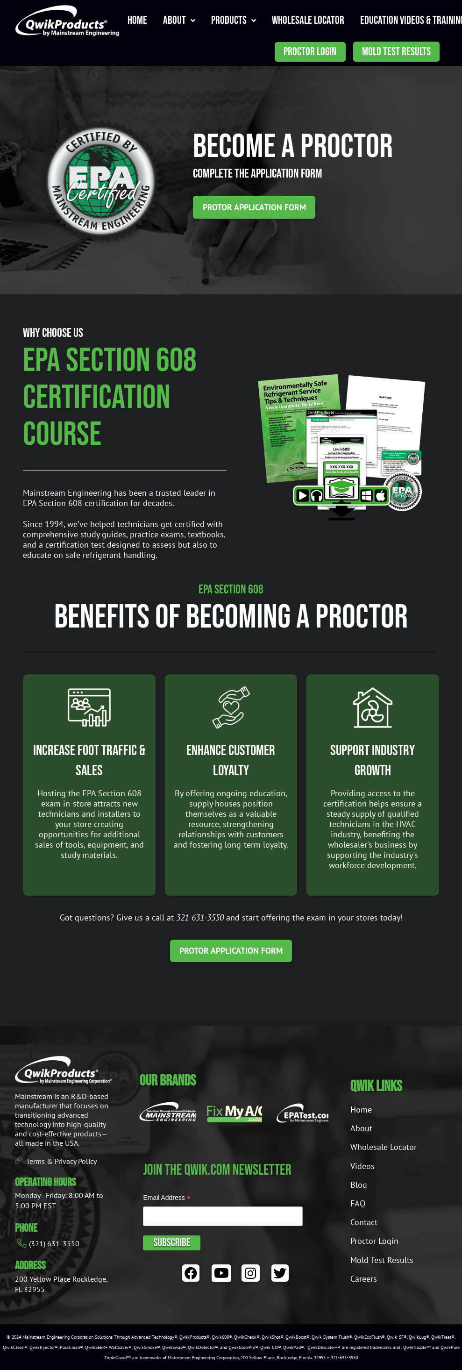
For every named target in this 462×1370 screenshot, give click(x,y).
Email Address (167, 1198)
